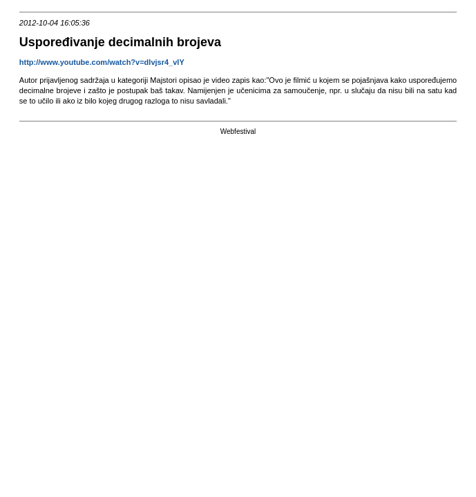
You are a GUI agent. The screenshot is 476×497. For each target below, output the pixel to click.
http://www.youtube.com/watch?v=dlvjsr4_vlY (103, 62)
